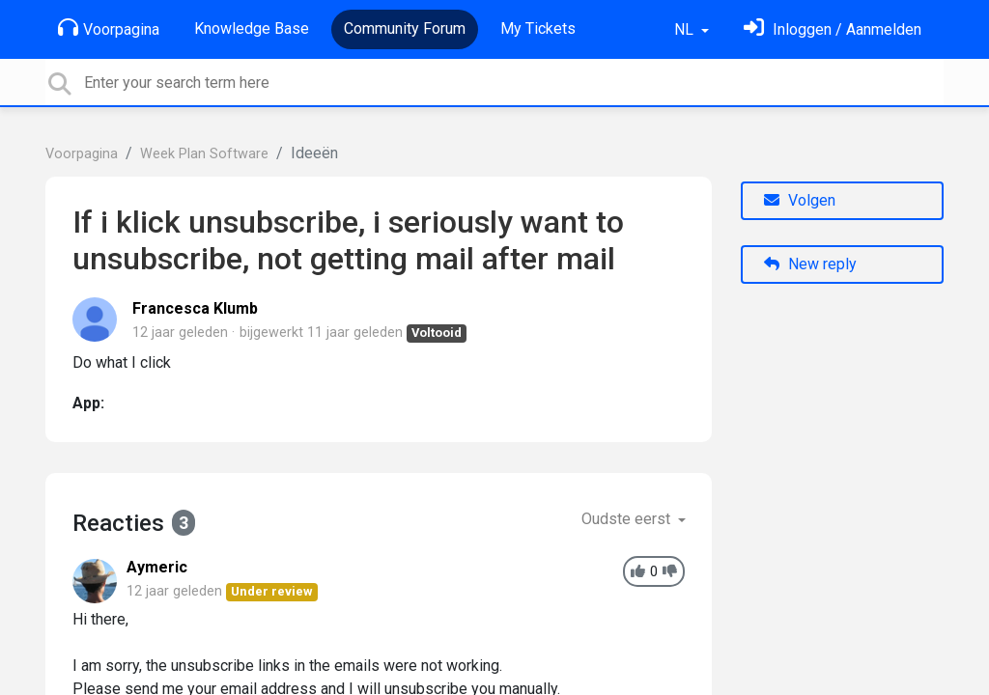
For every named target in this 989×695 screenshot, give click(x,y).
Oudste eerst (627, 519)
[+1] (638, 572)
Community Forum (405, 28)
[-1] (670, 572)
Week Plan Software (204, 154)
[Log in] (832, 29)
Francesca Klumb (195, 308)
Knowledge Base (251, 28)
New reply (810, 264)
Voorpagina (108, 28)
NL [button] (685, 29)
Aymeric (157, 567)
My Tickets (538, 28)
